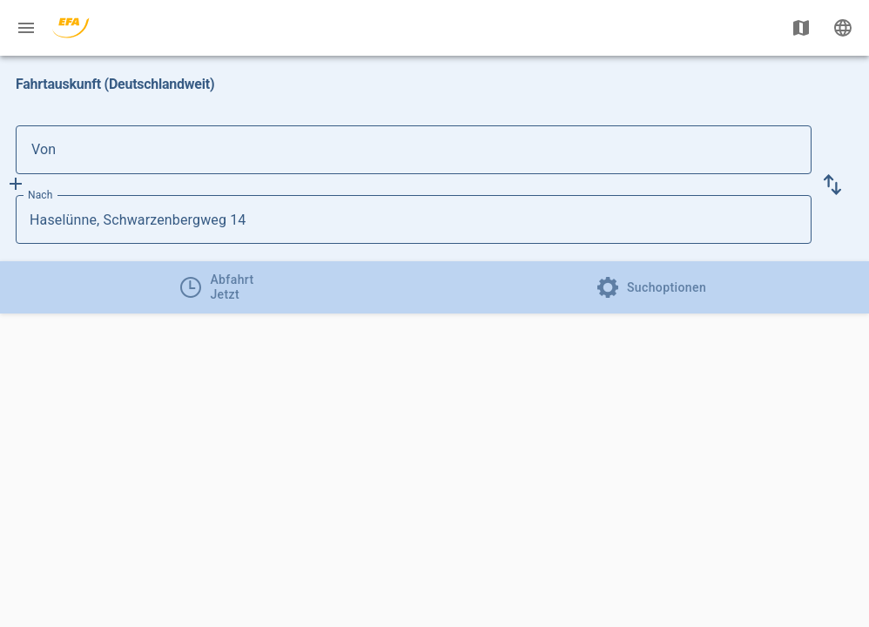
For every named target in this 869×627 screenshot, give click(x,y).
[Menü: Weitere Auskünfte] (26, 28)
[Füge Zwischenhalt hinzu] (15, 183)
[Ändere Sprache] (843, 28)
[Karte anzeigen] (801, 28)
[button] (832, 185)
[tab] (217, 287)
